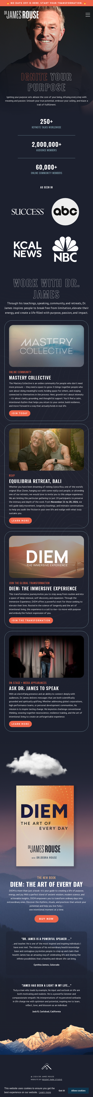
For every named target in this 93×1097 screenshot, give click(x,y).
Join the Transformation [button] (31, 620)
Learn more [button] (45, 1092)
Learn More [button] (20, 520)
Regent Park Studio (52, 1079)
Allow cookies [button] (78, 1090)
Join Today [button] (20, 413)
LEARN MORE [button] (20, 724)
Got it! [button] (62, 1090)
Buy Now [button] (46, 918)
